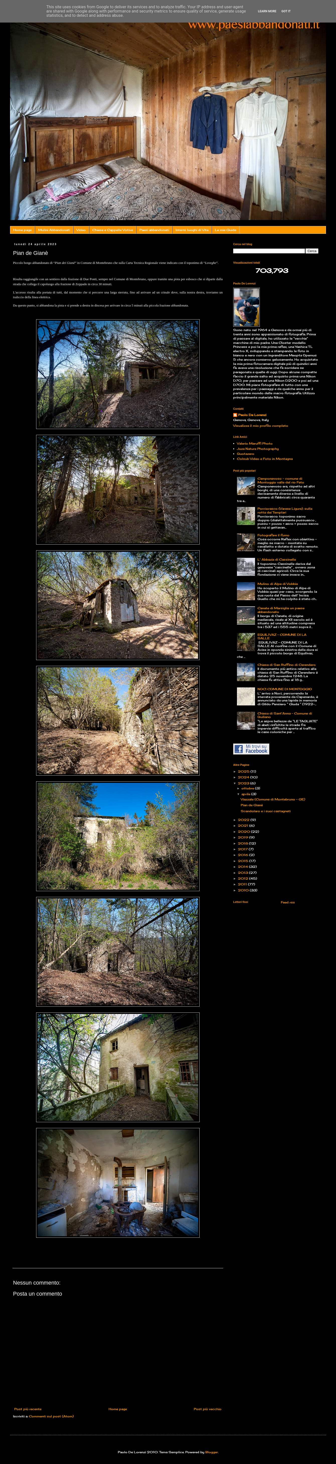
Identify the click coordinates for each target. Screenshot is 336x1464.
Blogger (211, 1452)
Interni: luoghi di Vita (192, 230)
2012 (243, 878)
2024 (244, 777)
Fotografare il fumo (273, 535)
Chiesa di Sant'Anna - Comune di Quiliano (285, 715)
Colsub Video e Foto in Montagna (265, 459)
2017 (243, 849)
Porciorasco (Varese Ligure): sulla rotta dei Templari (285, 510)
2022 (244, 820)
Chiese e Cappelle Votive (112, 230)
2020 (244, 831)
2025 (244, 771)
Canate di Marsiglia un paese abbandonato (281, 609)
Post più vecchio (207, 1409)
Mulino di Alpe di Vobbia (278, 584)
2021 (243, 825)
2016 (243, 855)
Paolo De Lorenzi (252, 415)
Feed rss (287, 902)
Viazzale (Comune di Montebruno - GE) (273, 799)
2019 (243, 837)
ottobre (248, 788)
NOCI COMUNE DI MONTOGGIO (285, 689)
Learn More (267, 11)
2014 (243, 867)
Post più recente (27, 1409)
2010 (244, 890)
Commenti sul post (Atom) (51, 1416)
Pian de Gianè (252, 805)
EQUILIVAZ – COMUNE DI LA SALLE (282, 636)
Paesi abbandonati (154, 230)
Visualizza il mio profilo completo (260, 426)
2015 (243, 861)
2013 (243, 873)
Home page (22, 230)
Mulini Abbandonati (54, 230)
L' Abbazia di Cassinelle (277, 559)
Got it (286, 11)
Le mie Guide (225, 230)
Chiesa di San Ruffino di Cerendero (287, 665)
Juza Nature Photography (258, 449)
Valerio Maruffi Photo (255, 443)
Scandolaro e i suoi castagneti (266, 811)
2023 (244, 783)
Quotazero (245, 454)
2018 (243, 843)
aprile (246, 794)
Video (81, 230)
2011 (243, 884)
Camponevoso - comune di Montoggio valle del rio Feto (281, 480)
